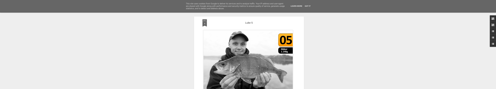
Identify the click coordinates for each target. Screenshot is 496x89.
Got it (308, 6)
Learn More (296, 6)
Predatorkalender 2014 (252, 45)
